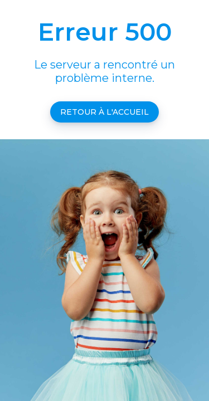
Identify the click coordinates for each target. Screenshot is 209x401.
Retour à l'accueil (104, 112)
